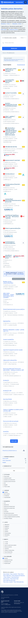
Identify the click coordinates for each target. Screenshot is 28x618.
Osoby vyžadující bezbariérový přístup (11, 516)
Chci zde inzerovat (21, 64)
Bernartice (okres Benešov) (9, 59)
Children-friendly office (8, 550)
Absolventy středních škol (9, 506)
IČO (4, 483)
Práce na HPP (5, 458)
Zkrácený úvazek (7, 478)
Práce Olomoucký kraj (18, 582)
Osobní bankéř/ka (8, 339)
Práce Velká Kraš (7, 575)
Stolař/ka (6, 431)
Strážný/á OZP (7, 390)
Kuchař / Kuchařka (11, 93)
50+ (4, 503)
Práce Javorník (13, 574)
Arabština (6, 528)
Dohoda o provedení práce (9, 479)
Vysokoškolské (6, 497)
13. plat (5, 541)
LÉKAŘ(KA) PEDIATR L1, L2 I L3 (8, 257)
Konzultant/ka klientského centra (9, 81)
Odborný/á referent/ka (10, 360)
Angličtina (6, 526)
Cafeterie (6, 548)
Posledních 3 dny (7, 561)
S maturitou (6, 495)
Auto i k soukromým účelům (9, 545)
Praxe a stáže (6, 486)
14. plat (5, 543)
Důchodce (5, 511)
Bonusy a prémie (7, 547)
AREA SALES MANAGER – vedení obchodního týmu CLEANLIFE (8, 295)
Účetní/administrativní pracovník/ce (13, 309)
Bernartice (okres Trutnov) (12, 60)
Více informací (20, 274)
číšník (5, 29)
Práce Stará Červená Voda (9, 580)
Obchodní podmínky (5, 597)
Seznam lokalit (17, 600)
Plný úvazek (6, 476)
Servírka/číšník (7, 399)
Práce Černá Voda (14, 578)
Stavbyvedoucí (9, 174)
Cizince (5, 510)
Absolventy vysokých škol (9, 508)
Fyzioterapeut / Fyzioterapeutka (10, 242)
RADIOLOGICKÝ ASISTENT (12, 160)
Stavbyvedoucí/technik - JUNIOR (13, 185)
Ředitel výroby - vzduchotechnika (8, 282)
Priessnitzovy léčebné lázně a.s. (10, 450)
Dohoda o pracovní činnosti (9, 481)
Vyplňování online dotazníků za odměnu (10, 70)
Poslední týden (6, 563)
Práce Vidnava (7, 577)
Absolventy (6, 504)
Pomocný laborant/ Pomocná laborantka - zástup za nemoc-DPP (13, 369)
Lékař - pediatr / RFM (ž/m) (10, 117)
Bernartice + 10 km (5, 23)
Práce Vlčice (20, 574)
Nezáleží (5, 492)
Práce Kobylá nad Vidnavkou (18, 575)
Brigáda (4, 462)
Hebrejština (6, 535)
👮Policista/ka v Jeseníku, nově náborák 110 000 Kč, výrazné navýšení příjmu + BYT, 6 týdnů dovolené (11, 131)
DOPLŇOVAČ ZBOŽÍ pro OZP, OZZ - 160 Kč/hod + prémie (12, 217)
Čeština (5, 529)
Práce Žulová (6, 578)
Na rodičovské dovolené (8, 513)
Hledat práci (14, 48)
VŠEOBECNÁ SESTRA (11, 147)
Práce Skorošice (15, 577)
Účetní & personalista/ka (12, 228)
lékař (2, 29)
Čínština (5, 531)
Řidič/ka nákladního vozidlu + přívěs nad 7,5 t (13, 330)
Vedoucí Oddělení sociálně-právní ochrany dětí (13, 410)
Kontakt (2, 598)
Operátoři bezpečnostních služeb (13, 350)
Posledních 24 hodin (7, 560)
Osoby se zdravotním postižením (10, 515)
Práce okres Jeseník (8, 582)
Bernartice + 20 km (17, 23)
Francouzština (7, 533)
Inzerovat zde (19, 2)
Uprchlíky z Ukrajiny (7, 518)
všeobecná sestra (13, 29)
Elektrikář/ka (6, 321)
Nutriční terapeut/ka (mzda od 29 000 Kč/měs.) (11, 105)
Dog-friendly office (7, 552)
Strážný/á (6, 380)
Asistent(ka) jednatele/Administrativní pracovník (13, 201)
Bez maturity (6, 494)
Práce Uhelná (6, 574)
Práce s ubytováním (7, 460)
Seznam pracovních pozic (5, 601)
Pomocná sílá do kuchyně (10, 421)
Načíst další (14, 441)
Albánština (6, 524)
